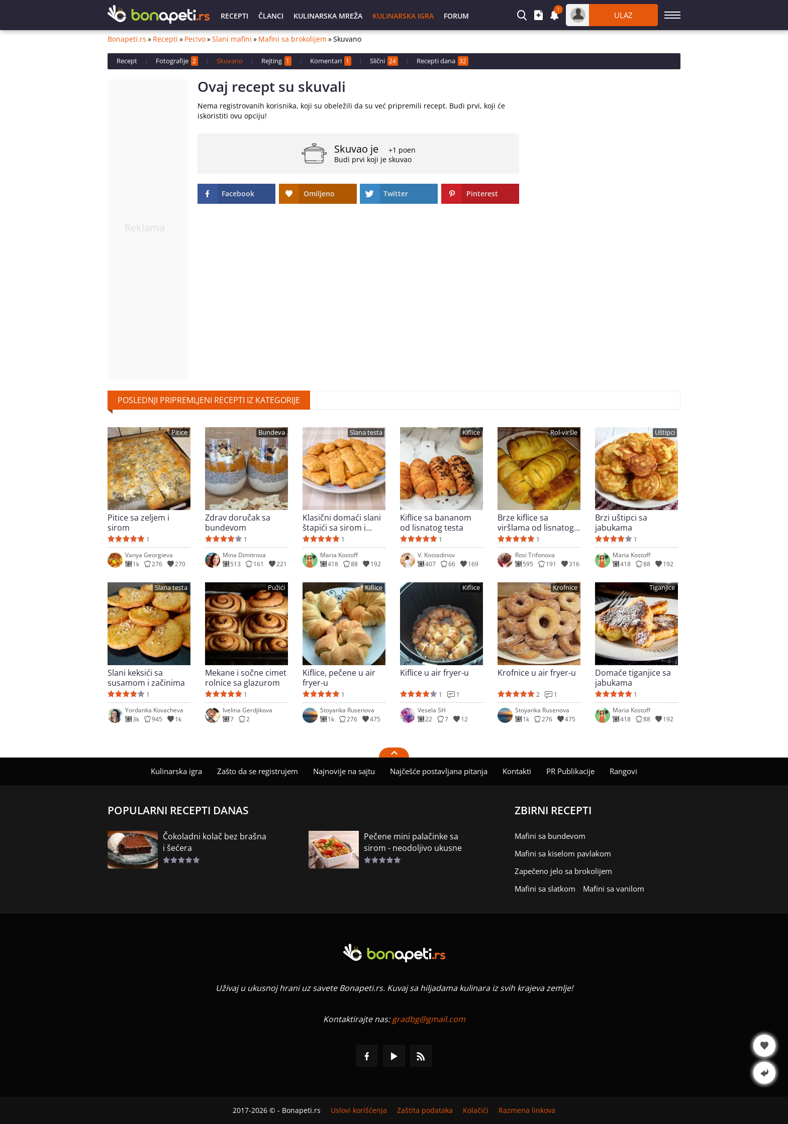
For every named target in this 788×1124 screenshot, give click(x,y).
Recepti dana (442, 61)
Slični (384, 61)
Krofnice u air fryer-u (537, 673)
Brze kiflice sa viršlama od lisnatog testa (536, 523)
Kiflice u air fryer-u (434, 673)
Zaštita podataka (425, 1110)
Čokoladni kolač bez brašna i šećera (214, 842)
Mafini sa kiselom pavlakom (563, 853)
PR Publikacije (570, 771)
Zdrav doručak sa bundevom (237, 523)
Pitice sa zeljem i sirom (138, 523)
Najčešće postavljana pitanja (438, 771)
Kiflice (471, 432)
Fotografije (177, 61)
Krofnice (565, 587)
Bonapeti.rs (127, 39)
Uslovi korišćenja (359, 1110)
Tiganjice (662, 587)
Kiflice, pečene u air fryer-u (339, 678)
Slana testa (366, 432)
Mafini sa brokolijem (292, 39)
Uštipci (665, 432)
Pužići (276, 587)
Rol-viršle (563, 432)
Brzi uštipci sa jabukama (621, 523)
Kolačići (475, 1110)
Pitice (179, 432)
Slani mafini (232, 39)
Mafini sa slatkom (545, 889)
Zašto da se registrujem (257, 771)
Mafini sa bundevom (550, 836)
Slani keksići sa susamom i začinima (146, 678)
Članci (270, 16)
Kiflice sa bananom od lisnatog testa (435, 523)
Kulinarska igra (403, 16)
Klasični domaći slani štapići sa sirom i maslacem (342, 523)
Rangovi (623, 771)
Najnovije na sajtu (344, 771)
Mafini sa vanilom (613, 889)
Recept (127, 60)
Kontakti (517, 771)
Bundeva (271, 432)
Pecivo (195, 39)
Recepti (234, 16)
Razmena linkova (527, 1110)
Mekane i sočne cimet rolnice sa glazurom (245, 678)
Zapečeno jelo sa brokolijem (563, 871)
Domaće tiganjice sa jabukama (633, 678)
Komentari (330, 61)
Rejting (276, 61)
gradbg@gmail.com (428, 1019)
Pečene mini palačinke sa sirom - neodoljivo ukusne (413, 842)
